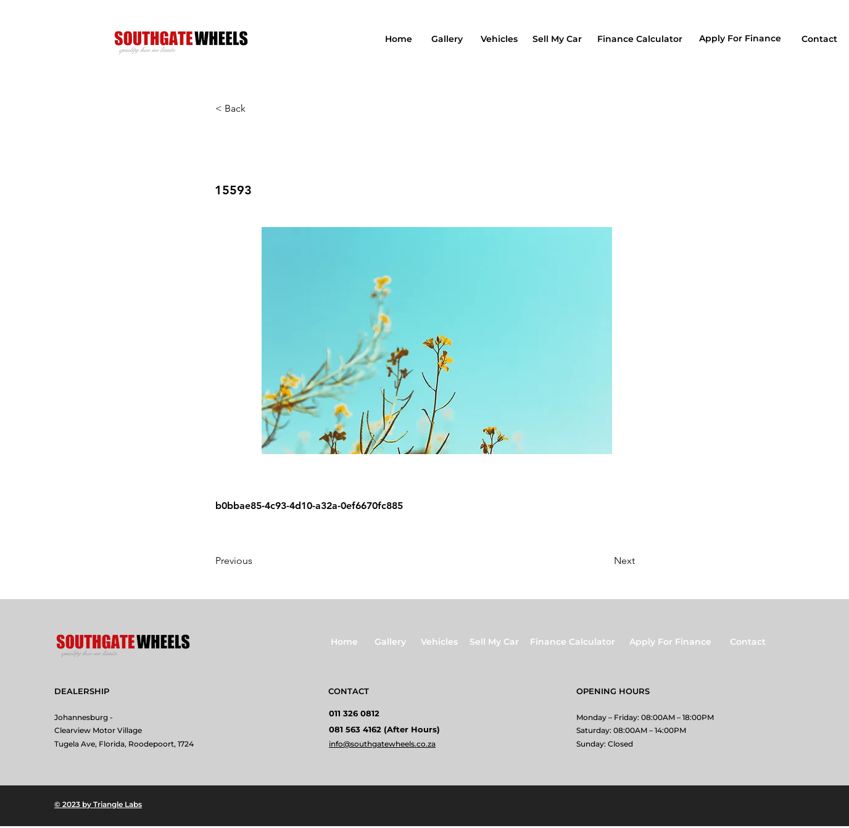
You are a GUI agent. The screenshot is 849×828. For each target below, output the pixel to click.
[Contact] (820, 39)
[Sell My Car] (558, 39)
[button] (256, 108)
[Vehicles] (500, 39)
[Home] (399, 39)
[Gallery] (448, 39)
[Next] (604, 561)
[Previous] (256, 561)
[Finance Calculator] (640, 39)
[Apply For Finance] (741, 38)
